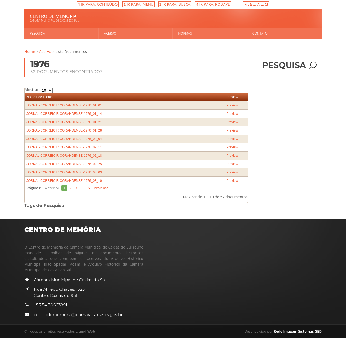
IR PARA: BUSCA (175, 4)
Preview (232, 97)
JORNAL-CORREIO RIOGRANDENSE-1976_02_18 (64, 156)
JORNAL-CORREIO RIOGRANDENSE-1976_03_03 (64, 172)
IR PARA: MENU (139, 4)
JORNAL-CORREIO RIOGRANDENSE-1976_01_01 (64, 105)
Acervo (110, 33)
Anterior (52, 187)
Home (29, 51)
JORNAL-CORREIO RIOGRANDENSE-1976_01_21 (64, 122)
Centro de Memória (54, 18)
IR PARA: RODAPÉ (213, 4)
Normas (185, 33)
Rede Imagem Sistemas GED (298, 331)
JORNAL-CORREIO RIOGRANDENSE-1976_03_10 (64, 181)
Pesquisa (37, 33)
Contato (260, 33)
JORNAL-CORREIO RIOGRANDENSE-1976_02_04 (64, 139)
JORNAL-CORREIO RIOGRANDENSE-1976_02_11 (64, 147)
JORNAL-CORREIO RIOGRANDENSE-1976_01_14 (64, 114)
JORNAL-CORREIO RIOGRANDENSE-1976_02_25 (64, 164)
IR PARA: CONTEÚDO (98, 4)
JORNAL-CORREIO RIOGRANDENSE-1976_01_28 (64, 130)
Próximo (101, 187)
